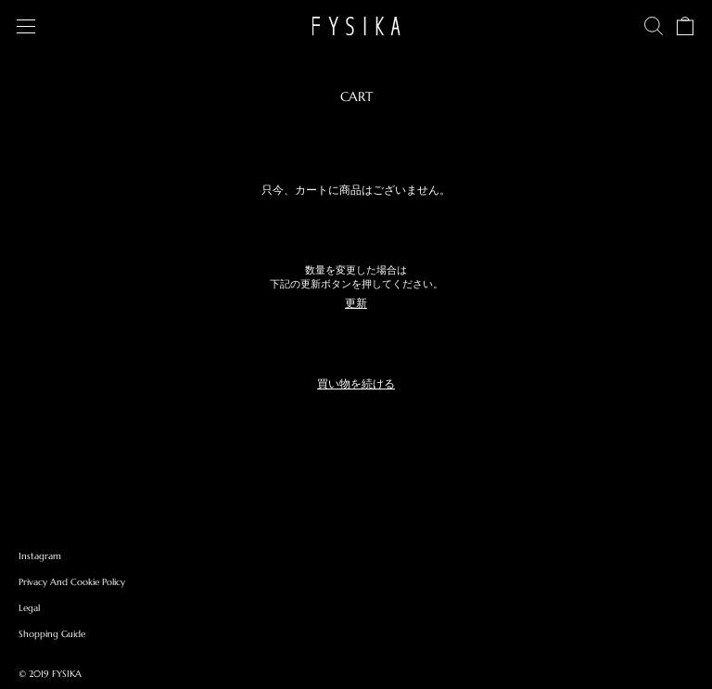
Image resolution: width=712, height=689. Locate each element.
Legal (29, 608)
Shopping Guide (52, 634)
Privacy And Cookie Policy (72, 582)
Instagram (40, 556)
